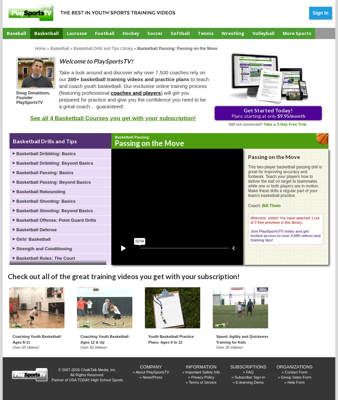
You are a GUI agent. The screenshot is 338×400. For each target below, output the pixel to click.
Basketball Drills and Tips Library (103, 48)
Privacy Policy (202, 377)
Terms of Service (203, 382)
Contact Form (296, 372)
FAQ (250, 372)
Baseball (16, 33)
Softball (180, 33)
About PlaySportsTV (152, 372)
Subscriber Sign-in (249, 377)
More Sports (297, 33)
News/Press (153, 377)
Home (40, 48)
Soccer (155, 33)
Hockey (131, 33)
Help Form (296, 382)
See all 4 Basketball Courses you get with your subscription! (113, 118)
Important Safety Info (202, 372)
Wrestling (233, 33)
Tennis (205, 33)
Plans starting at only (268, 113)
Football (104, 33)
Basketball (46, 33)
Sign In (320, 13)
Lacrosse (77, 33)
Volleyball (263, 33)
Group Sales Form (296, 377)
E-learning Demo (250, 382)
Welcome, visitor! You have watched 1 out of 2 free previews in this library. (285, 229)
